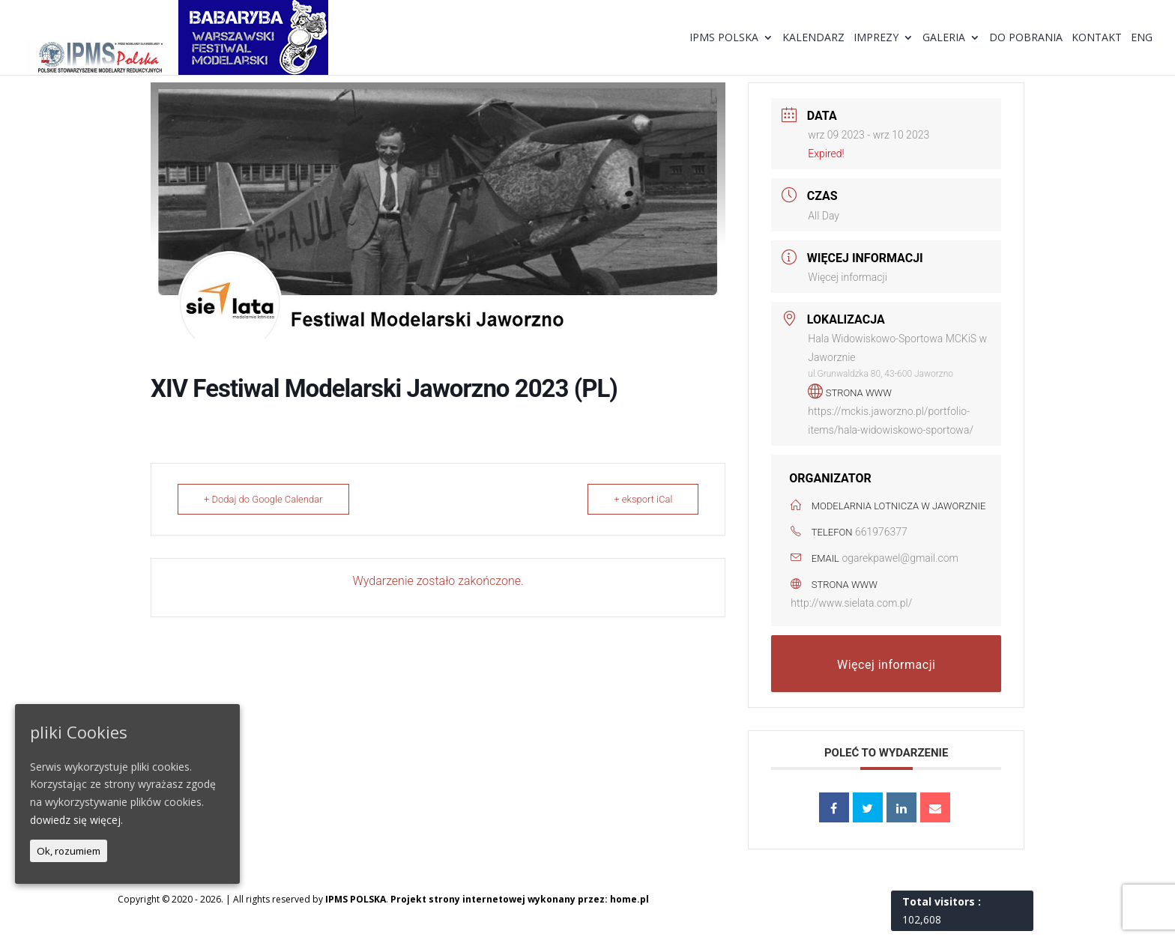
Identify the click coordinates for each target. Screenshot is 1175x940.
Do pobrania (1026, 38)
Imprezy (876, 38)
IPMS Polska (723, 38)
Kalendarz (813, 38)
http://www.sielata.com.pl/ (851, 603)
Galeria (943, 38)
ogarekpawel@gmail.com (900, 558)
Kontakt (1097, 38)
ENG (1142, 38)
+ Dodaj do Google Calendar (263, 499)
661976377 (881, 532)
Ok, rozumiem (68, 851)
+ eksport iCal (643, 499)
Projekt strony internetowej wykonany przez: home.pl (519, 899)
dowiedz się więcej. (76, 820)
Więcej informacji (847, 277)
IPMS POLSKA (355, 899)
